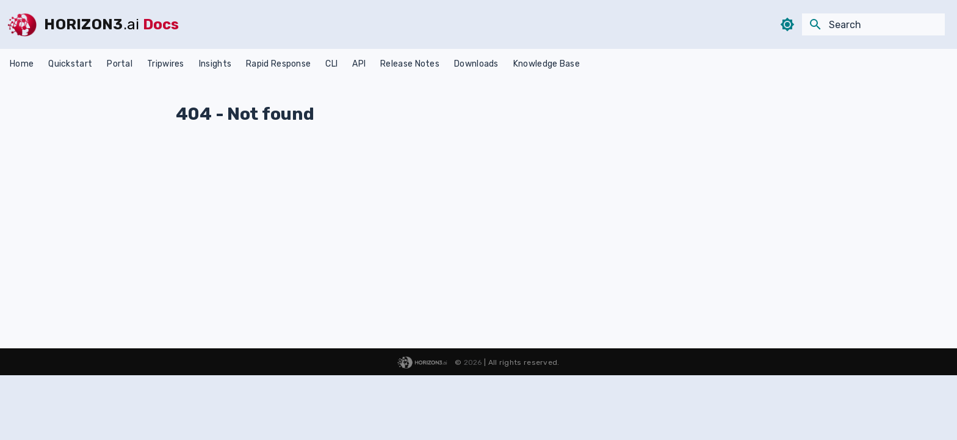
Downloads (476, 64)
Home (22, 64)
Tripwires (165, 64)
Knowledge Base (546, 64)
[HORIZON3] (22, 24)
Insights (215, 64)
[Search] (873, 24)
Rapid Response (278, 64)
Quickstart (70, 64)
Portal (119, 64)
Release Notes (409, 64)
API (359, 64)
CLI (331, 64)
